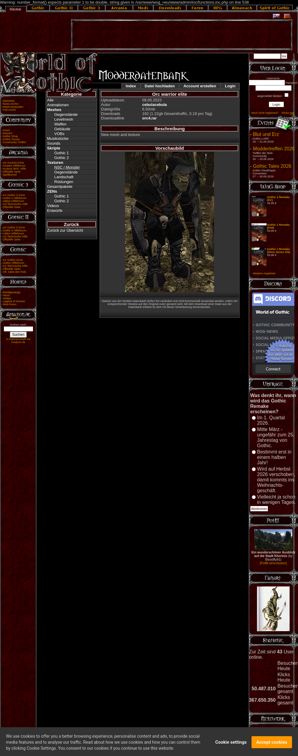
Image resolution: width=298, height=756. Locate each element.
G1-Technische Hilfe (15, 265)
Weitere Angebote (264, 273)
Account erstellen (199, 86)
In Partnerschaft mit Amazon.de (18, 341)
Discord (7, 133)
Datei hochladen (160, 86)
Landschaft (63, 177)
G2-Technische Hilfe (15, 236)
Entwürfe (54, 210)
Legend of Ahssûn (14, 301)
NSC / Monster (67, 167)
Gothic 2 (61, 157)
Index (131, 86)
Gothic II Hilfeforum (15, 230)
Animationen (58, 105)
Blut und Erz (266, 134)
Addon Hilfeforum (13, 201)
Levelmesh (63, 119)
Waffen (60, 124)
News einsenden (13, 106)
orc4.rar (149, 118)
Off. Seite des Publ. (15, 271)
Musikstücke (58, 138)
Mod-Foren (9, 304)
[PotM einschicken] (273, 563)
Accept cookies (271, 745)
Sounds (53, 143)
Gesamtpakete (60, 186)
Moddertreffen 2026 (274, 148)
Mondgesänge (11, 292)
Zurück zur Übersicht (65, 230)
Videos (53, 205)
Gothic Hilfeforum (13, 262)
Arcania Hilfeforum (13, 165)
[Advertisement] (182, 34)
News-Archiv (10, 103)
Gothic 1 (61, 153)
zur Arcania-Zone (13, 162)
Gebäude (62, 129)
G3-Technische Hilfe (15, 204)
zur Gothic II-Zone (14, 227)
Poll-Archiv (9, 109)
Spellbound (10, 174)
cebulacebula (154, 104)
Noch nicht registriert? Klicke (272, 112)
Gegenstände (66, 114)
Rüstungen (63, 181)
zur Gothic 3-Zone (14, 195)
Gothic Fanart (11, 139)
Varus (6, 295)
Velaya (7, 298)
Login (230, 86)
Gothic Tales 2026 (272, 166)
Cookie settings (231, 745)
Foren (6, 130)
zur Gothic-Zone (13, 259)
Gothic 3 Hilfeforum (15, 198)
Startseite (8, 100)
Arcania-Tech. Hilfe (14, 168)
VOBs (59, 133)
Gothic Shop (10, 136)
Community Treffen (14, 142)
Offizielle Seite (11, 171)
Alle (50, 100)
